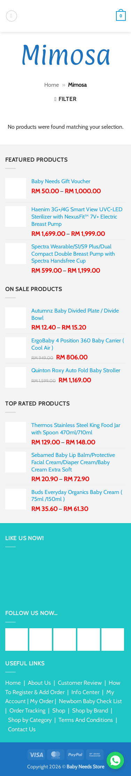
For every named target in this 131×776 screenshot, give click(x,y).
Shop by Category (30, 719)
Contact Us (22, 729)
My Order (41, 701)
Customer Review (80, 682)
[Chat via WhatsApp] (115, 760)
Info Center (85, 692)
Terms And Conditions (86, 719)
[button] (11, 16)
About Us (39, 682)
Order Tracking (27, 710)
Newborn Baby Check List (90, 701)
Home (51, 85)
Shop (58, 710)
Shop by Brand (90, 710)
